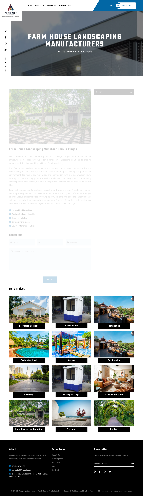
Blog (54, 466)
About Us (39, 5)
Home (30, 5)
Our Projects (57, 459)
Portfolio (56, 463)
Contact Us (65, 5)
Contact (55, 470)
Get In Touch (125, 5)
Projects (52, 5)
